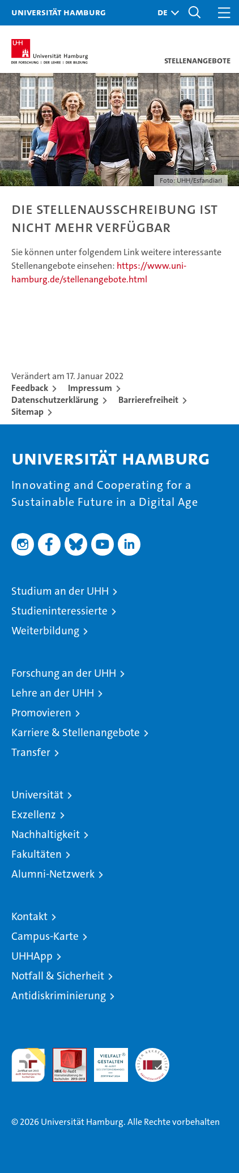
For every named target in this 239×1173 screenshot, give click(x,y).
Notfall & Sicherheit (57, 976)
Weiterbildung (45, 631)
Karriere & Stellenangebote (75, 732)
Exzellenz (33, 814)
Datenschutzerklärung (55, 400)
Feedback (29, 388)
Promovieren (41, 713)
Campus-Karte (45, 936)
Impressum (90, 388)
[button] (165, 12)
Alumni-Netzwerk (53, 874)
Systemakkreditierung (152, 1054)
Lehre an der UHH (52, 693)
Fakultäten (36, 854)
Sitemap (27, 412)
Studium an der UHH (60, 591)
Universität (37, 795)
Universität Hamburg (58, 12)
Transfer (30, 752)
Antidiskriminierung (58, 996)
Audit (63, 1054)
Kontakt (29, 916)
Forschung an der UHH (63, 673)
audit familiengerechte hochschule (28, 1065)
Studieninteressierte (59, 611)
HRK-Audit (105, 1060)
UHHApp (32, 956)
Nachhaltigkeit (45, 834)
